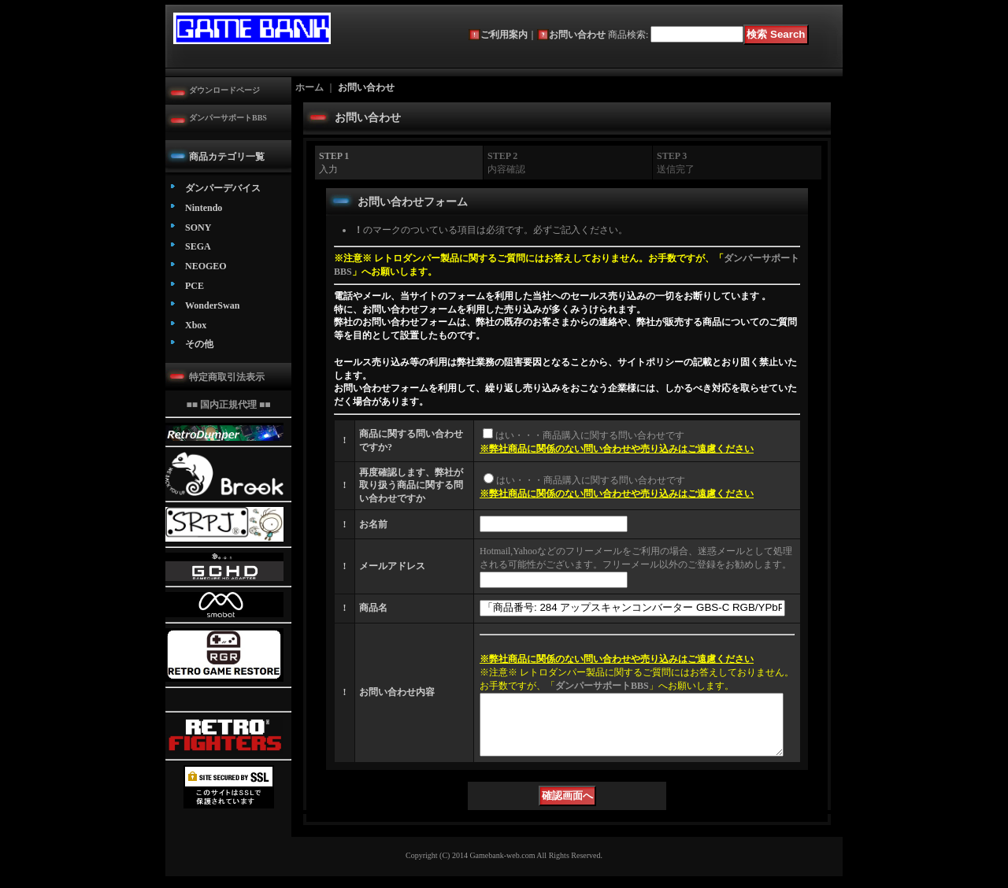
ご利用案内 (504, 34)
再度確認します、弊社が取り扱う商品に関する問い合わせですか (411, 486)
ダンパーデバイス (223, 188)
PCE (194, 285)
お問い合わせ (577, 34)
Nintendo (203, 207)
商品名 (373, 607)
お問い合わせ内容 (397, 698)
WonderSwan (212, 305)
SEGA (198, 246)
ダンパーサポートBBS (228, 117)
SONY (198, 227)
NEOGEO (206, 266)
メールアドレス (392, 566)
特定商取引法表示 (227, 377)
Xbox (195, 325)
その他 (199, 344)
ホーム (309, 87)
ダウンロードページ (224, 90)
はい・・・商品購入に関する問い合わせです (589, 435)
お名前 (373, 524)
